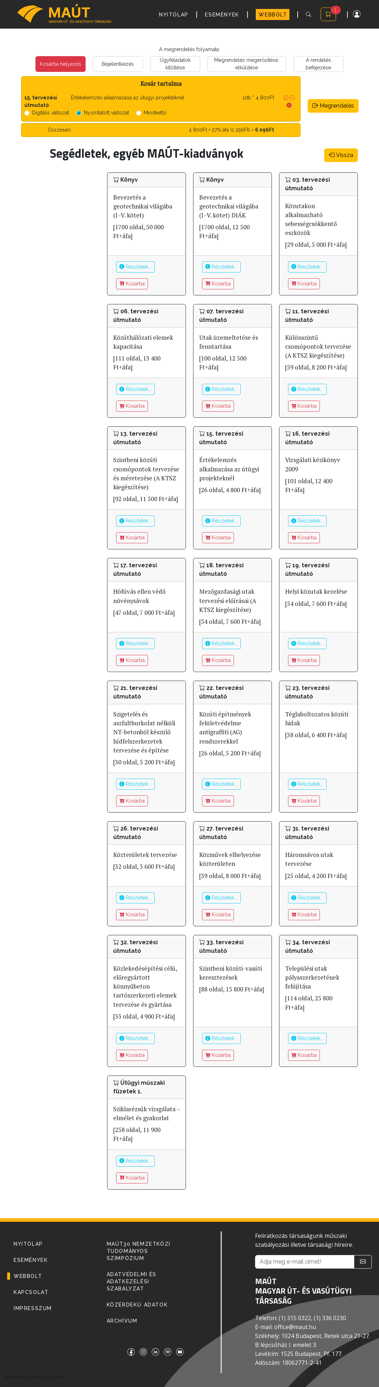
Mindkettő (155, 113)
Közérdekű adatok (137, 1305)
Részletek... (135, 267)
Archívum (122, 1321)
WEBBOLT (273, 15)
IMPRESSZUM (33, 1308)
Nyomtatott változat (106, 113)
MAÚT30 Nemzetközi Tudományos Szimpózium (139, 1251)
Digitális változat (50, 113)
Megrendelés (333, 105)
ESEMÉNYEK (222, 15)
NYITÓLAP (173, 15)
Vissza (341, 155)
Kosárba (132, 283)
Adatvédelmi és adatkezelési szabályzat (132, 1281)
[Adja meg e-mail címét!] (304, 1262)
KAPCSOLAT (31, 1292)
